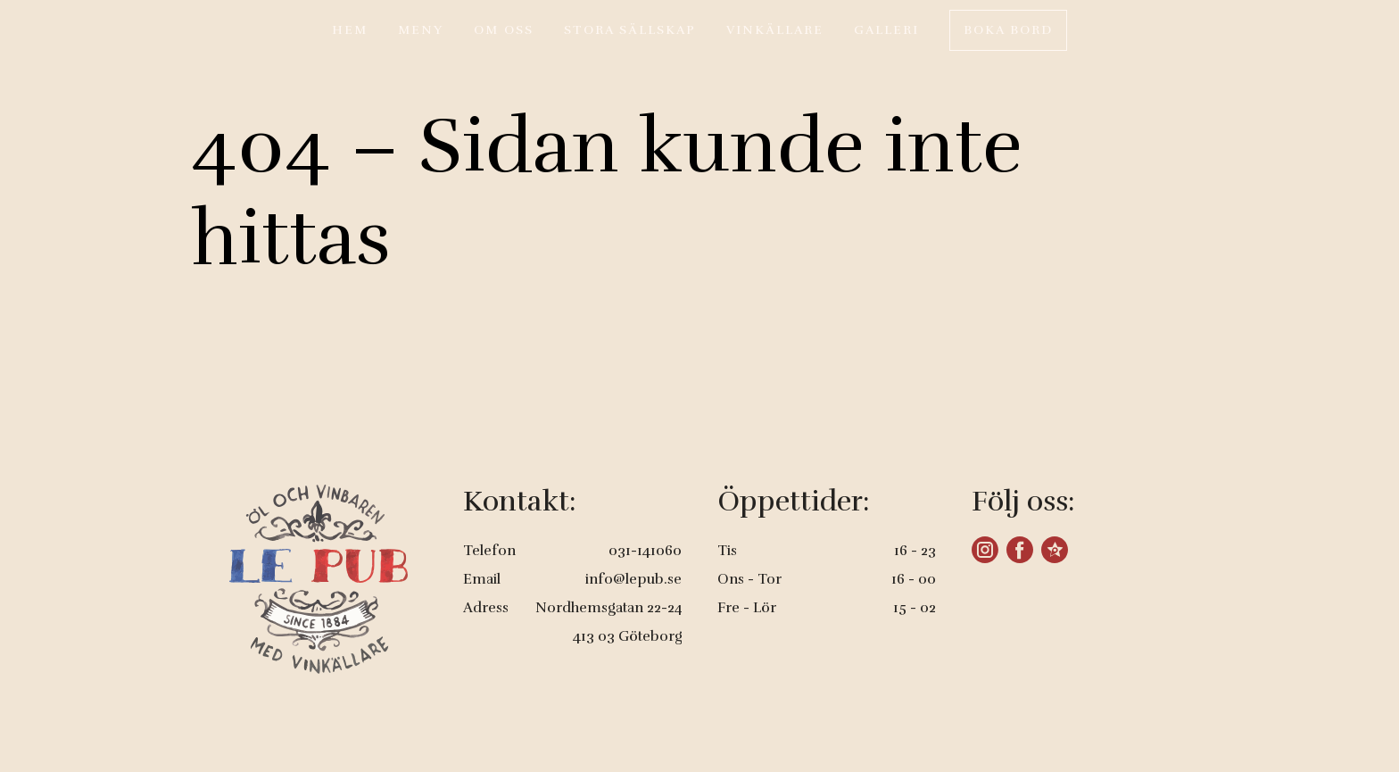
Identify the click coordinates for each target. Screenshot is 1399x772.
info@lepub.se (633, 579)
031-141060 (645, 551)
